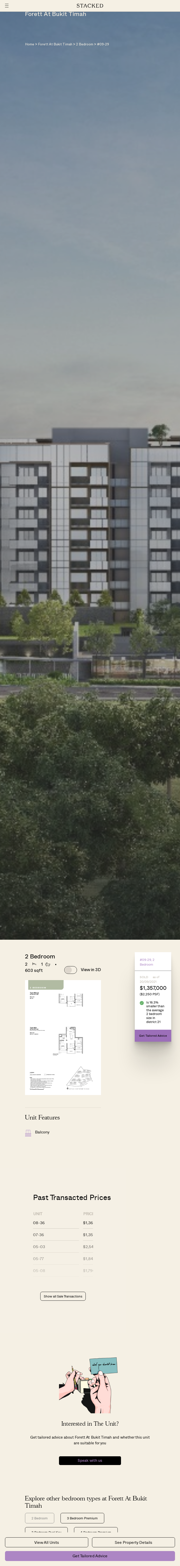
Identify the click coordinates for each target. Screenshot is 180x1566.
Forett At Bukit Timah (55, 44)
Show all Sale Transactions (63, 1296)
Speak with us (90, 1461)
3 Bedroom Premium (82, 1518)
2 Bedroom (84, 44)
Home (29, 44)
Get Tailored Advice (89, 1556)
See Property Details (133, 1542)
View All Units (46, 1542)
